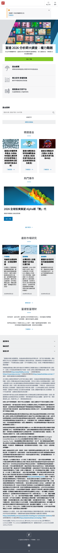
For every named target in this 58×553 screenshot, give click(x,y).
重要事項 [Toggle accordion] (28, 341)
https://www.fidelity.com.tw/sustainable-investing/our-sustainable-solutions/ (27, 516)
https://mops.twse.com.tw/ (11, 374)
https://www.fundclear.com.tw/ (43, 374)
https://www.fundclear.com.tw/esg (30, 518)
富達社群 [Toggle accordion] (28, 351)
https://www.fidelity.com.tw (36, 477)
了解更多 (11, 15)
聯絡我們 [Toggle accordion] (28, 346)
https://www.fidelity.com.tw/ (20, 372)
